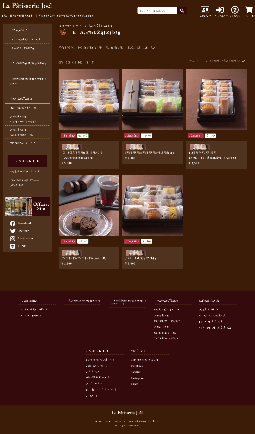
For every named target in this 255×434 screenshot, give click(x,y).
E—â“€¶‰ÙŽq (22, 48)
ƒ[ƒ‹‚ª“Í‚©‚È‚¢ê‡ (101, 389)
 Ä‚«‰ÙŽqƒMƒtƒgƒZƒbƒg (26, 62)
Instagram (21, 238)
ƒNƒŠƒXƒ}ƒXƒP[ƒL (23, 107)
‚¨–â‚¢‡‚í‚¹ (94, 395)
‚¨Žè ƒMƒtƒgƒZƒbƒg (140, 258)
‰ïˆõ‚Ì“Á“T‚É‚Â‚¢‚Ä (212, 315)
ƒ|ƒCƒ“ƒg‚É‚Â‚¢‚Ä (210, 321)
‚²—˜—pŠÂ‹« (94, 383)
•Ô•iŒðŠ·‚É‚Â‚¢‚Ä (98, 377)
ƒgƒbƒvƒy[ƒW (69, 25)
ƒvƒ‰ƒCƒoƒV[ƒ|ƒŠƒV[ (110, 421)
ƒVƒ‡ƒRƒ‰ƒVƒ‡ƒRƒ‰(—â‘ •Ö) (84, 258)
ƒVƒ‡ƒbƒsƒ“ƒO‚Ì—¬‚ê (24, 171)
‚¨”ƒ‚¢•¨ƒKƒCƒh (27, 161)
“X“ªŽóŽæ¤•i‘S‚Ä (23, 143)
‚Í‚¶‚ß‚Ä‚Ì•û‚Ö (208, 309)
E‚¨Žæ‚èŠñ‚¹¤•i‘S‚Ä (25, 39)
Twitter (19, 230)
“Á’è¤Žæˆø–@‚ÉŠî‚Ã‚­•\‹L (144, 421)
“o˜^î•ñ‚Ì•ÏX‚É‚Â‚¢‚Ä (215, 327)
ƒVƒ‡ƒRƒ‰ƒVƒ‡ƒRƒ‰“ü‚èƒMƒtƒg (149, 152)
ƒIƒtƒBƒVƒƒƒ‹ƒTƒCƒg (145, 359)
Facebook (20, 223)
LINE (17, 246)
